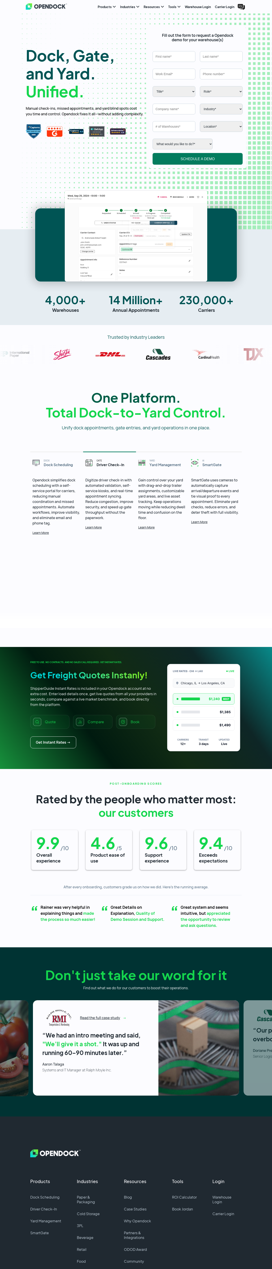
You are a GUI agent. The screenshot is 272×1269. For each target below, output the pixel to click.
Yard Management (45, 1183)
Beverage (85, 1199)
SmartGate (39, 1195)
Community (134, 1223)
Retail (81, 1211)
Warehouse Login (221, 1161)
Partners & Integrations (134, 1197)
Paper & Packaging (86, 1161)
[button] (136, 198)
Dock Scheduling (45, 1159)
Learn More (41, 489)
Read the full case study (100, 978)
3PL (80, 1187)
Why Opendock (137, 1183)
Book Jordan (182, 1171)
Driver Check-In (43, 1171)
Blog (128, 1159)
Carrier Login (223, 1175)
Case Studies (135, 1171)
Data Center (87, 1235)
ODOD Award (135, 1211)
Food (81, 1223)
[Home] (42, 7)
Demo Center (135, 1235)
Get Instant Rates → (53, 704)
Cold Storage (88, 1175)
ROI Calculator (184, 1159)
